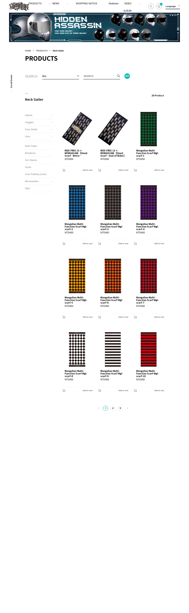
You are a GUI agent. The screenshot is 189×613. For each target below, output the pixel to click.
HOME (28, 51)
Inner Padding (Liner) (36, 174)
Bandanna (30, 153)
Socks (28, 167)
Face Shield (31, 129)
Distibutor (101, 6)
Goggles (29, 122)
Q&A (27, 188)
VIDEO (114, 6)
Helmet (28, 115)
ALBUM (131, 6)
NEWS (58, 6)
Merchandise (31, 181)
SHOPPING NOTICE (82, 6)
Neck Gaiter (58, 51)
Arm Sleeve (31, 160)
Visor (27, 136)
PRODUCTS (40, 6)
